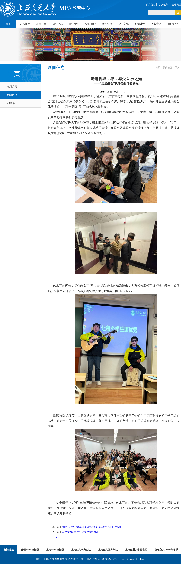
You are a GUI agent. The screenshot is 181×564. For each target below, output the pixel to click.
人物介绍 (12, 103)
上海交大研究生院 (81, 549)
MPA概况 (24, 23)
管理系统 (173, 23)
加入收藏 (164, 4)
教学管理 (74, 23)
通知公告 (12, 86)
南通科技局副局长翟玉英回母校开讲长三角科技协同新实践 (91, 527)
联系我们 (150, 4)
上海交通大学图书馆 (136, 549)
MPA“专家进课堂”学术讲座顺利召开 (80, 532)
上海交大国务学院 (108, 549)
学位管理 (90, 23)
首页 (8, 23)
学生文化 (123, 23)
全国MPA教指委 (30, 549)
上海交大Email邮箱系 (166, 549)
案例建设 (140, 23)
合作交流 (107, 23)
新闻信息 (12, 94)
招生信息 (57, 23)
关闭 (57, 537)
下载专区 (156, 23)
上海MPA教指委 (55, 549)
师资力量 (41, 23)
